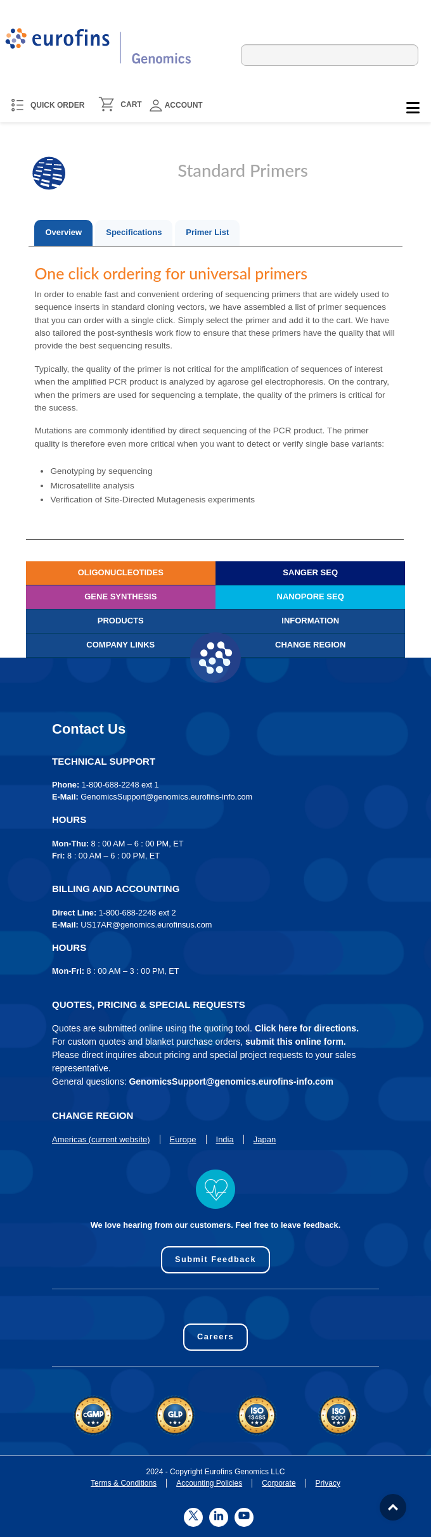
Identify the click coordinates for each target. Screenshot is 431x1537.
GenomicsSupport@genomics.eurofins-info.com (166, 796)
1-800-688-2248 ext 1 (120, 784)
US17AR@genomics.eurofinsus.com (146, 924)
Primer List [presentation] (207, 232)
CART (130, 104)
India (225, 1139)
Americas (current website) (101, 1139)
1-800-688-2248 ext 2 (137, 912)
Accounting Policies (209, 1483)
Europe (183, 1139)
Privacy (328, 1483)
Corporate (278, 1483)
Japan (265, 1139)
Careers (215, 1336)
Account (176, 105)
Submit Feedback (215, 1259)
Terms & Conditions (124, 1483)
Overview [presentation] (63, 232)
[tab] (63, 233)
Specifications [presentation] (134, 232)
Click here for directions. (307, 1028)
